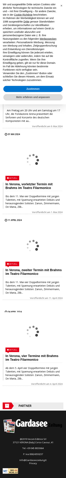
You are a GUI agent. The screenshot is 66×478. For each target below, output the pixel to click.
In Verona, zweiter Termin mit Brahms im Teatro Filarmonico (33, 272)
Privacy (33, 463)
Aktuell (13, 178)
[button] (61, 5)
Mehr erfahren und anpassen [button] (33, 97)
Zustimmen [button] (33, 88)
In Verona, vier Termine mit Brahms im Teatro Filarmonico (31, 357)
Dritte (26, 21)
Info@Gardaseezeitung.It (33, 460)
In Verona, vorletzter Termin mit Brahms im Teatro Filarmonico (29, 186)
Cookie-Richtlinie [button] (23, 14)
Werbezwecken (48, 38)
